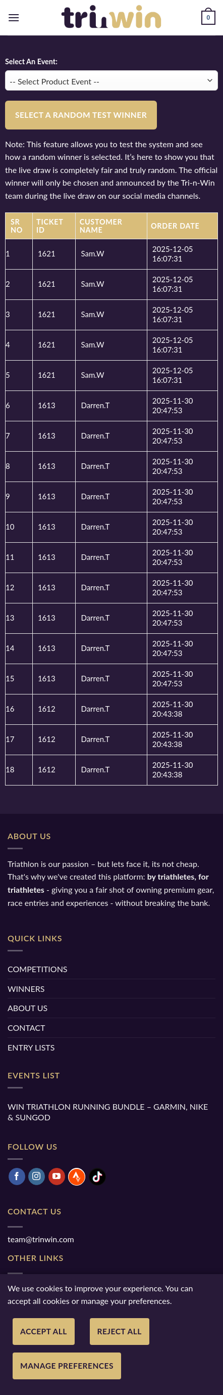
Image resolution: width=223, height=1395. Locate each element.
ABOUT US (27, 1008)
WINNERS (26, 988)
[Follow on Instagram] (36, 1176)
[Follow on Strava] (76, 1177)
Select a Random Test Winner (81, 114)
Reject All (119, 1331)
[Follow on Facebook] (17, 1176)
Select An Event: (31, 61)
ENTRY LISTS (31, 1047)
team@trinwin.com (41, 1239)
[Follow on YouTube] (56, 1176)
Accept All (43, 1331)
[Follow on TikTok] (97, 1177)
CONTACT (26, 1027)
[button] (14, 17)
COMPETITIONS (38, 969)
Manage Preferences (67, 1365)
